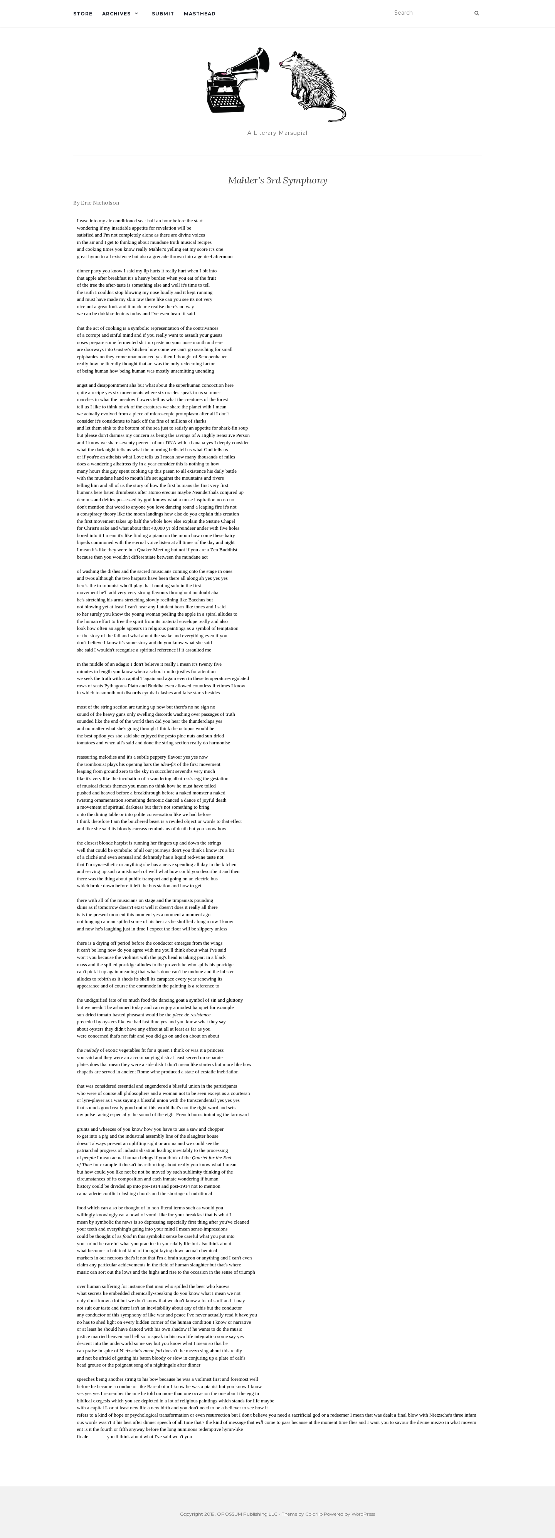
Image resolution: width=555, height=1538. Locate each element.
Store (82, 14)
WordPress (363, 1514)
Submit (163, 14)
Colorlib (314, 1514)
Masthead (200, 14)
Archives (116, 14)
